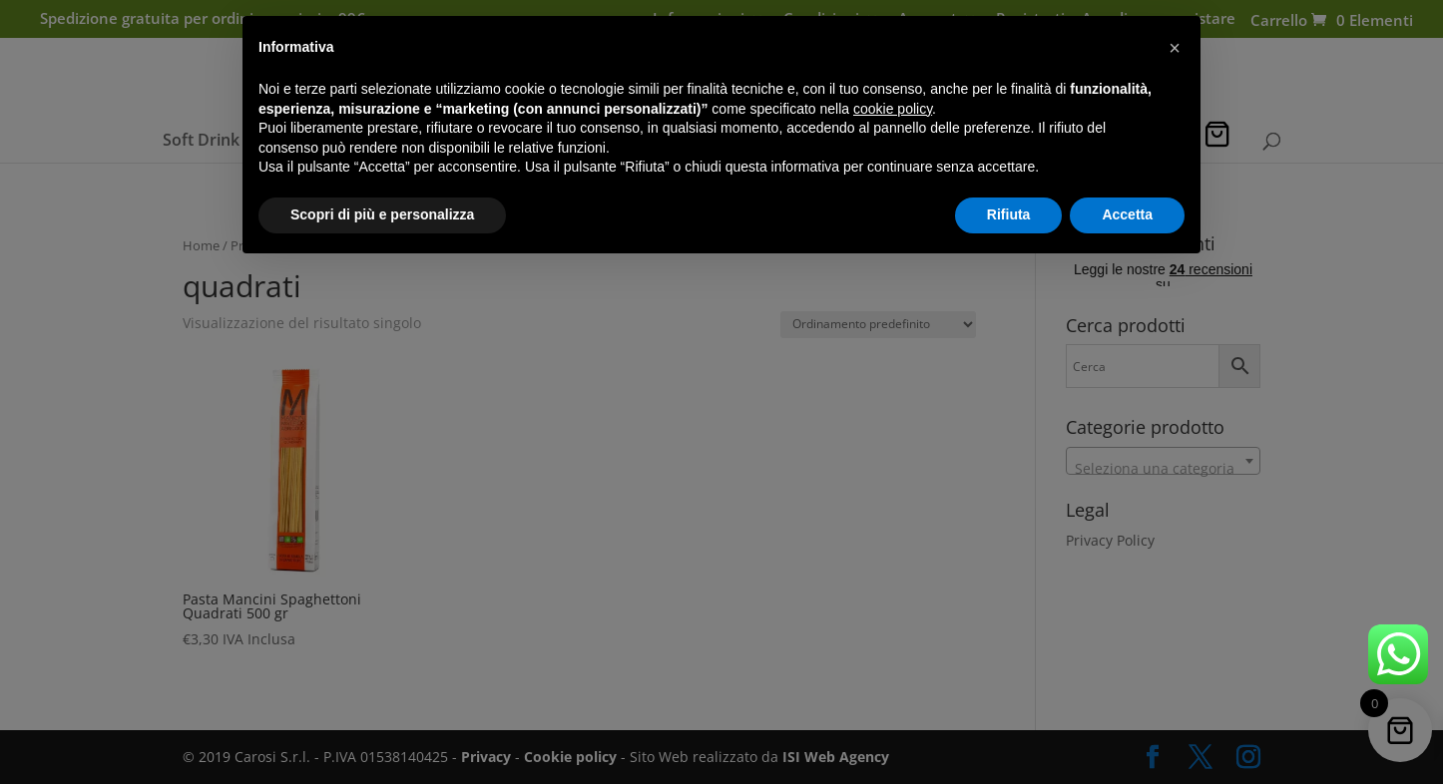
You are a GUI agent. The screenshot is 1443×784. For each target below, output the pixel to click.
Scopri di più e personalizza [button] (382, 214)
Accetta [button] (1127, 214)
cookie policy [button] (892, 109)
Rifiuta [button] (1009, 214)
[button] (1175, 48)
